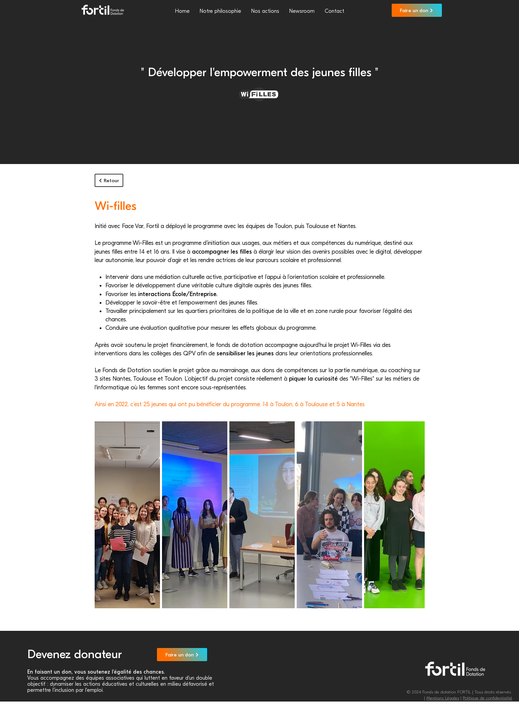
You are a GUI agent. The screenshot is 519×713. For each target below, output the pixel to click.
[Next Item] (413, 514)
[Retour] (109, 180)
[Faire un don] (417, 10)
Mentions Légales (442, 698)
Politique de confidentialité (487, 698)
